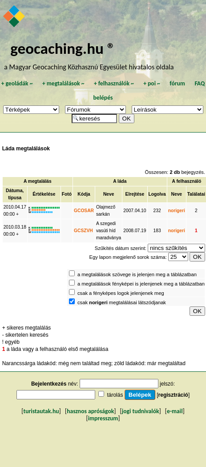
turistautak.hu (41, 411)
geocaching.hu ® (62, 48)
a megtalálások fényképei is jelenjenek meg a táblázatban (141, 283)
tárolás (115, 395)
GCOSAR (84, 210)
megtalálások (63, 83)
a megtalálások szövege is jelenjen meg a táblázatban (137, 274)
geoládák (17, 83)
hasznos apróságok (90, 411)
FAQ (199, 83)
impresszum (103, 418)
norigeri (176, 210)
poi (152, 83)
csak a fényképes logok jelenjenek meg (120, 293)
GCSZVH (83, 230)
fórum (177, 83)
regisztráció (173, 395)
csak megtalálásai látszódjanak (121, 302)
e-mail (174, 411)
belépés (103, 97)
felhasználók (113, 83)
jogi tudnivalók (140, 411)
